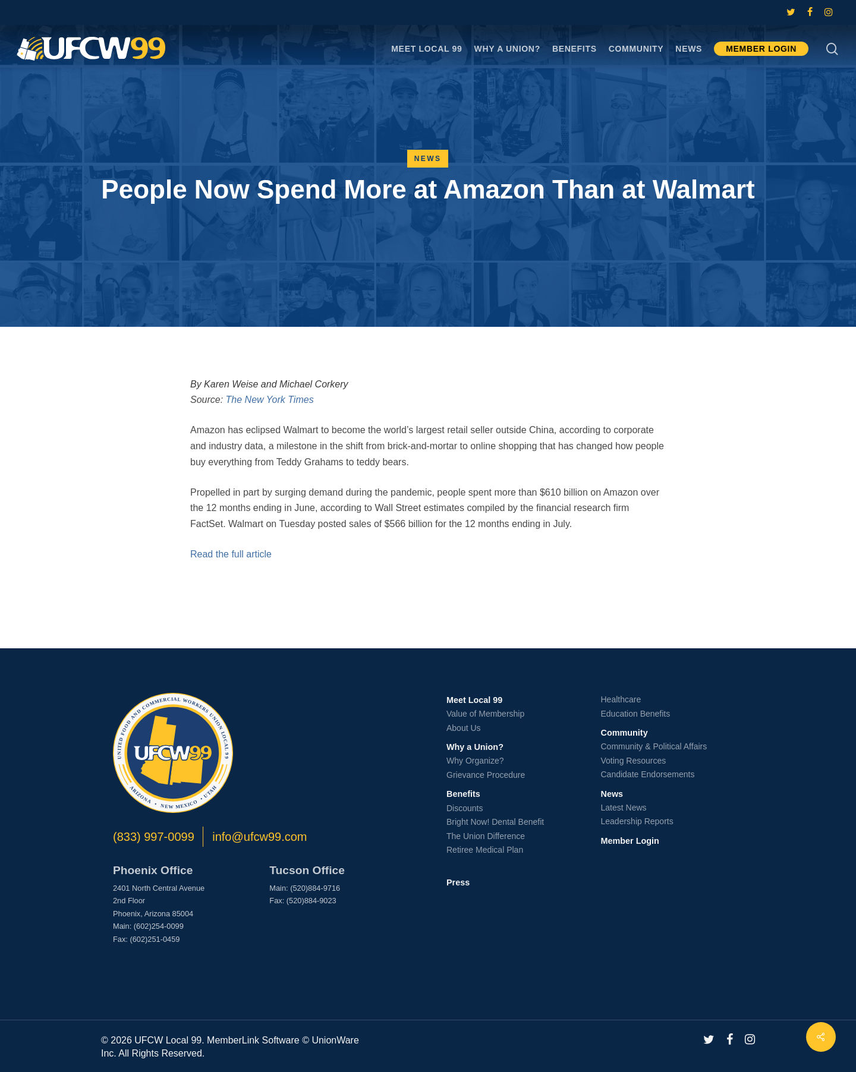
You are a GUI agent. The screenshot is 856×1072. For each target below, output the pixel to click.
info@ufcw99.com (259, 836)
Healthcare (621, 699)
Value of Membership (485, 713)
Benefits (463, 794)
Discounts (464, 808)
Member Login (630, 841)
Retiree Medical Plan (484, 850)
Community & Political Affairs (654, 746)
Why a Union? (474, 747)
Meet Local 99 (474, 700)
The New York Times (270, 400)
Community (624, 732)
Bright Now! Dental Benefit (495, 822)
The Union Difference (485, 836)
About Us (463, 728)
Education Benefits (636, 713)
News (428, 159)
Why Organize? (474, 760)
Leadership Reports (637, 821)
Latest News (624, 807)
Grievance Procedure (485, 775)
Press (458, 882)
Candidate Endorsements (648, 774)
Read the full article (231, 554)
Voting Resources (633, 760)
